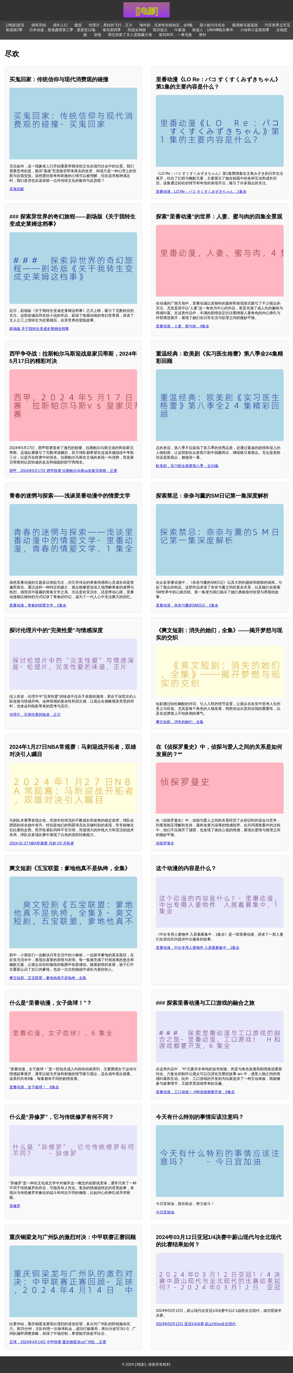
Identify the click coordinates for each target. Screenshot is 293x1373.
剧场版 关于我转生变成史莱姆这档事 (39, 329)
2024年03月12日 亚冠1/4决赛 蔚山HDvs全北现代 (196, 1324)
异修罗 (14, 1206)
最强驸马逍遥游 (245, 25)
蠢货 (78, 25)
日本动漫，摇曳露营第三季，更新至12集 (62, 30)
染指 (97, 35)
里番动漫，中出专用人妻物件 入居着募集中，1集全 (197, 948)
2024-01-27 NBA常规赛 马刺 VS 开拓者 (41, 843)
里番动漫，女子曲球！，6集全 (34, 1087)
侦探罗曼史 (165, 843)
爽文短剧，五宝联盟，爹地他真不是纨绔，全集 (47, 978)
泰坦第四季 (112, 30)
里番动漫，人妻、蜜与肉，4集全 (182, 326)
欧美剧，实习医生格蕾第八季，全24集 (187, 466)
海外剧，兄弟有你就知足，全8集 (166, 25)
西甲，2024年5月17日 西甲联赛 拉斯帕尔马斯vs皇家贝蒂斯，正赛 (63, 471)
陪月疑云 (160, 30)
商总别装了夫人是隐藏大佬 (130, 35)
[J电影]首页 (15, 25)
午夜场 (179, 30)
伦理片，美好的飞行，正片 (111, 25)
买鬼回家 (16, 189)
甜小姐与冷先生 (212, 25)
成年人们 (60, 25)
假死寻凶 (38, 25)
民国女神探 (137, 30)
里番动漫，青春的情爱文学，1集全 (37, 605)
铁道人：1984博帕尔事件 (212, 30)
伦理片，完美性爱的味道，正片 (35, 714)
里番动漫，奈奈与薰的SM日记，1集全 (187, 605)
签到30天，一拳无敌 (175, 35)
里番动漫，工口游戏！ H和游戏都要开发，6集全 (195, 1092)
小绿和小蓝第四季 (254, 30)
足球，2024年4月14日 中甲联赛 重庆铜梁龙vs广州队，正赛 (57, 1342)
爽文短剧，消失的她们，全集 (179, 722)
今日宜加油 (165, 1212)
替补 (202, 35)
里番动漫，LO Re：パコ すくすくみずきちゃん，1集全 (201, 191)
